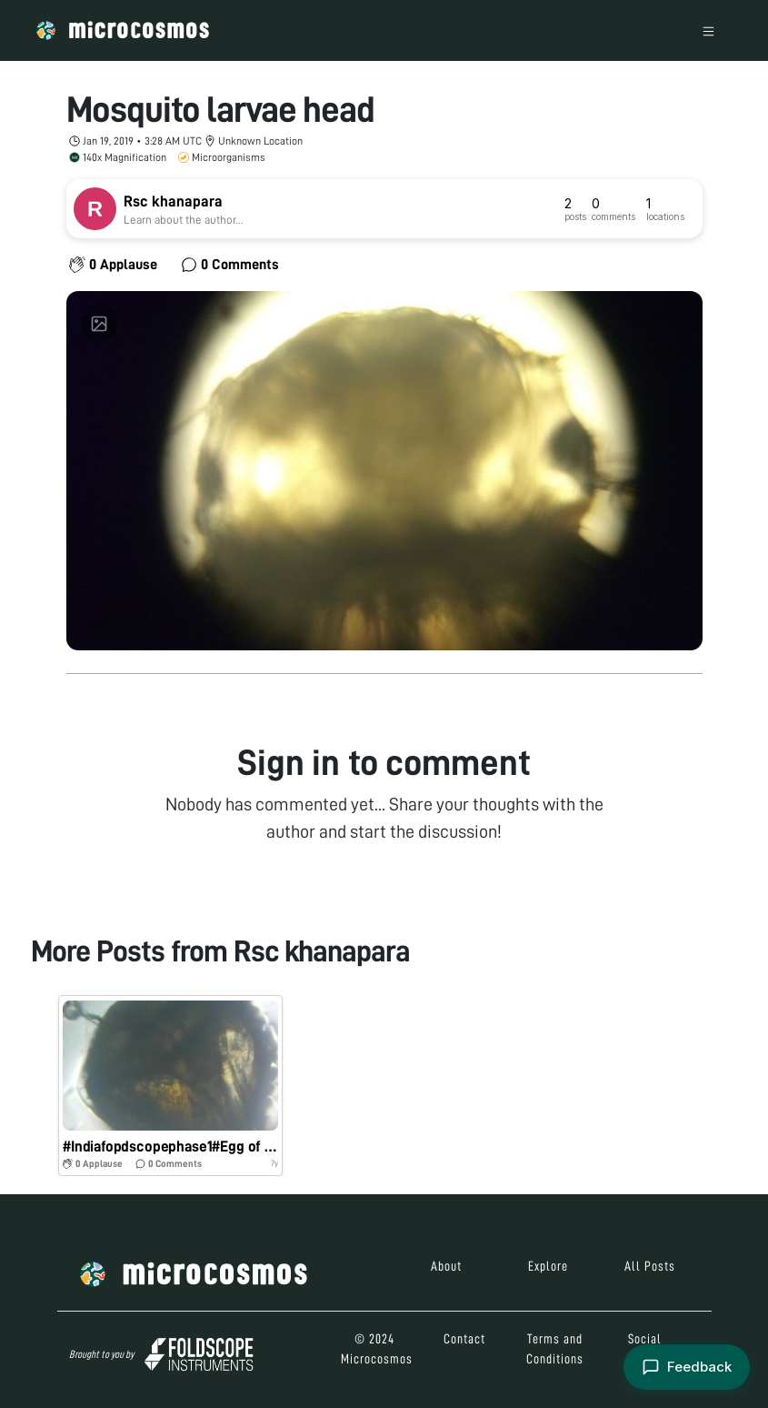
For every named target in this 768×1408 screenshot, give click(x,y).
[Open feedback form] (686, 1367)
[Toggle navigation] (708, 30)
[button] (171, 1085)
